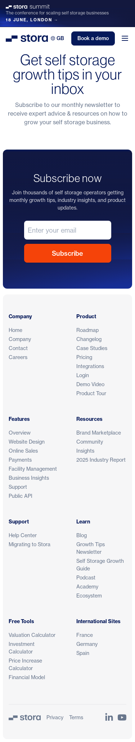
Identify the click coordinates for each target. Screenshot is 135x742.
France (84, 635)
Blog (81, 535)
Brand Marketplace (98, 433)
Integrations (90, 366)
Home (15, 330)
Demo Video (90, 384)
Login (82, 375)
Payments (20, 460)
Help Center (23, 535)
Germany (87, 644)
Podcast (85, 577)
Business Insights (29, 478)
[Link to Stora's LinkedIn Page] (109, 717)
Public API (20, 496)
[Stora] (25, 717)
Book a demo (93, 38)
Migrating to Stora (29, 544)
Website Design (27, 442)
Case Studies (91, 348)
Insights (85, 451)
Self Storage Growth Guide (100, 564)
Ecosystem (89, 595)
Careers (18, 357)
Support (18, 487)
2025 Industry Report (101, 460)
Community (89, 442)
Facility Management (33, 469)
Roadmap (87, 330)
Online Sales (23, 451)
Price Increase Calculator (25, 664)
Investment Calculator (22, 648)
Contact (18, 348)
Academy (87, 586)
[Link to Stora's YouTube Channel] (122, 717)
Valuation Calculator (32, 635)
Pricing (84, 357)
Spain (82, 653)
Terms (76, 717)
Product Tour (91, 393)
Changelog (89, 339)
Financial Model (27, 677)
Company (20, 339)
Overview (20, 433)
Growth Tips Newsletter (90, 548)
